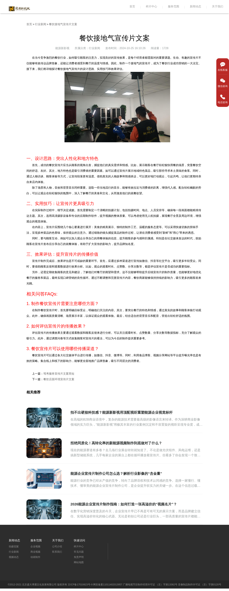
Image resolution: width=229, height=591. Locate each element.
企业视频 (35, 546)
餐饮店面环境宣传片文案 (58, 379)
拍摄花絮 (14, 546)
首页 (132, 6)
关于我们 (217, 6)
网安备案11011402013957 (107, 584)
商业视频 (35, 551)
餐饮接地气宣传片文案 (63, 24)
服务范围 (173, 6)
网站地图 (79, 562)
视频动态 (14, 557)
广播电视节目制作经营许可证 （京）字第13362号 (150, 584)
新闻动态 (195, 6)
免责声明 (79, 557)
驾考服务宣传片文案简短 (58, 373)
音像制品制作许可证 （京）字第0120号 (199, 584)
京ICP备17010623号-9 (80, 584)
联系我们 (57, 551)
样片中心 (151, 6)
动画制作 (35, 557)
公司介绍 (57, 546)
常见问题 (79, 551)
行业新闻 (40, 24)
